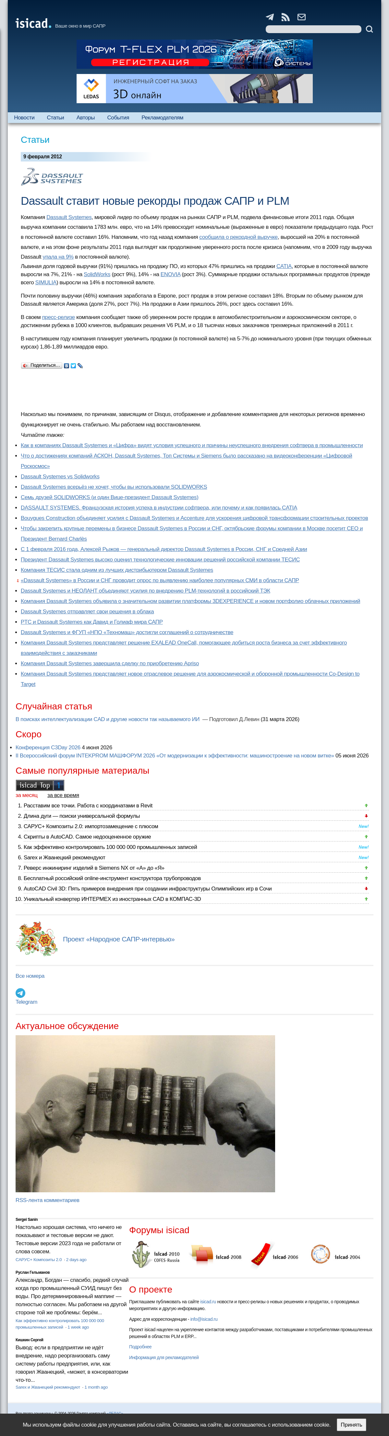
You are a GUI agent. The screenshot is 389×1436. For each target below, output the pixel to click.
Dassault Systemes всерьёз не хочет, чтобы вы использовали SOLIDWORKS (114, 487)
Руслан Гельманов (33, 1272)
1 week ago (78, 1327)
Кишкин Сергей (29, 1340)
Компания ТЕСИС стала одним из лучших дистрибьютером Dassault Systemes (117, 570)
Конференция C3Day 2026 (48, 747)
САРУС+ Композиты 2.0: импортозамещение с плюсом (91, 826)
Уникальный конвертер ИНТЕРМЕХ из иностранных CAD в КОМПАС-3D (112, 899)
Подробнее (140, 1346)
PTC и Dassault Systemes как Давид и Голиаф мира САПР (92, 622)
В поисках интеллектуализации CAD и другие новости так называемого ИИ (108, 719)
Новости (24, 118)
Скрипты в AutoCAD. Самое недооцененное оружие (87, 837)
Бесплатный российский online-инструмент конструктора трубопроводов (112, 878)
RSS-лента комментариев (47, 1200)
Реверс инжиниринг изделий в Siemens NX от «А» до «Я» (94, 868)
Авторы (86, 118)
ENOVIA (170, 274)
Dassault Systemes (68, 217)
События (118, 118)
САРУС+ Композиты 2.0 (39, 1259)
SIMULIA (45, 282)
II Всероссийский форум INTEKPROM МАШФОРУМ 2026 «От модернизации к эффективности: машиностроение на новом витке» (175, 756)
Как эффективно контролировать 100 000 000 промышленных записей (110, 847)
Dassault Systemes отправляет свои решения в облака (87, 611)
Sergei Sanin (27, 1219)
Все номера (30, 976)
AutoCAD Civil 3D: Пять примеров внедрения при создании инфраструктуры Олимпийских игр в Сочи (148, 889)
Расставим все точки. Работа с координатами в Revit (88, 806)
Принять (351, 1425)
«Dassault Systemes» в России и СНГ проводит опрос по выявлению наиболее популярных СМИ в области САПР (160, 580)
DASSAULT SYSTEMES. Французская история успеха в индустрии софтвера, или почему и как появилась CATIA (159, 508)
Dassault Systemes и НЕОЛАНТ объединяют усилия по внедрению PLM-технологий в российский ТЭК (145, 591)
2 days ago (76, 1259)
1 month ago (95, 1387)
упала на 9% (58, 257)
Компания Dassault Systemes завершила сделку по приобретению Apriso (110, 663)
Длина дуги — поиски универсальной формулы (82, 816)
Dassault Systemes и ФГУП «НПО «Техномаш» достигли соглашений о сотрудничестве (127, 632)
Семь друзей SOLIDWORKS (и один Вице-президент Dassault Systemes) (109, 497)
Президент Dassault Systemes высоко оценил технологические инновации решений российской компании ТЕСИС (160, 560)
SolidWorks (97, 274)
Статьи (55, 118)
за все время (63, 795)
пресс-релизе (58, 317)
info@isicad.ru (204, 1319)
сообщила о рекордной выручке (238, 237)
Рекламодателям (162, 118)
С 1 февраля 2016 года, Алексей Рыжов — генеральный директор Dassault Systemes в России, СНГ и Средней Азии (164, 549)
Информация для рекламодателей (164, 1357)
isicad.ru (208, 1301)
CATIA (284, 266)
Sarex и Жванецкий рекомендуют (64, 857)
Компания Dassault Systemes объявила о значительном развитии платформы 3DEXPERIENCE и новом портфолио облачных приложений (190, 601)
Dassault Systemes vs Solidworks (60, 476)
